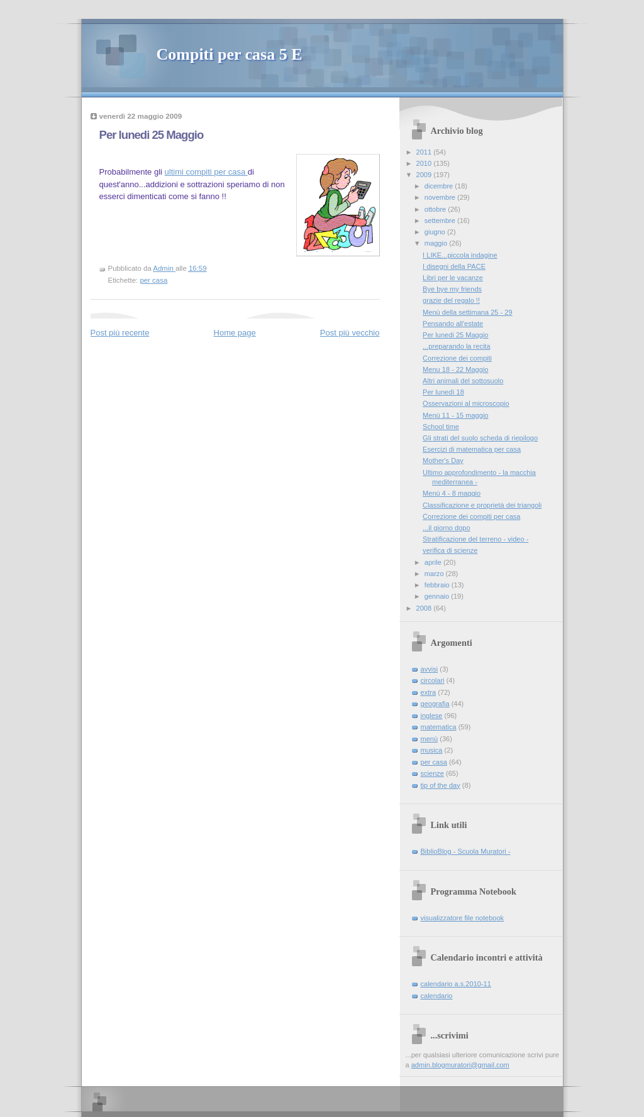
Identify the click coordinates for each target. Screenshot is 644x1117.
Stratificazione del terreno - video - (475, 539)
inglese (432, 715)
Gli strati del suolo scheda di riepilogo (480, 438)
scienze (432, 773)
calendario (437, 996)
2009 (425, 174)
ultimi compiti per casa (206, 172)
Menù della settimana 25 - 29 (467, 312)
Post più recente (120, 332)
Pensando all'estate (453, 323)
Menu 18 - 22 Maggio (455, 369)
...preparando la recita (456, 346)
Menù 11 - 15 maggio (455, 415)
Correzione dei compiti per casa (471, 516)
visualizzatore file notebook (462, 918)
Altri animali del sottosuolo (463, 380)
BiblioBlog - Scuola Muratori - (466, 851)
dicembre (440, 186)
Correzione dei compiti (457, 358)
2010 (425, 163)
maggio (437, 243)
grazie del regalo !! (451, 300)
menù (429, 739)
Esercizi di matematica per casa (472, 449)
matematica (439, 727)
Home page (235, 332)
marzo (435, 573)
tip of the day (440, 785)
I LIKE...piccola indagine (460, 255)
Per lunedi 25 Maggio (455, 335)
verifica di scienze (450, 550)
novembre (441, 197)
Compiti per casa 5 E (230, 54)
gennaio (438, 596)
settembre (441, 220)
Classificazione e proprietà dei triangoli (482, 505)
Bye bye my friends (452, 289)
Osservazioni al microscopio (466, 403)
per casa (153, 280)
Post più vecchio (350, 332)
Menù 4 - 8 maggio (451, 493)
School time (441, 426)
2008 (425, 608)
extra (428, 692)
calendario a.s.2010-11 (456, 984)
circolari (433, 680)
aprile (434, 562)
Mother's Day (443, 460)
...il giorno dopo (446, 527)
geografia (435, 703)
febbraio (438, 585)
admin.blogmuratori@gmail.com (460, 1065)
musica (432, 750)
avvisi (429, 669)
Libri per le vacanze (453, 277)
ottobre (436, 209)
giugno (436, 232)
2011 (425, 152)
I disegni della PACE (454, 266)
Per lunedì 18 (443, 392)
